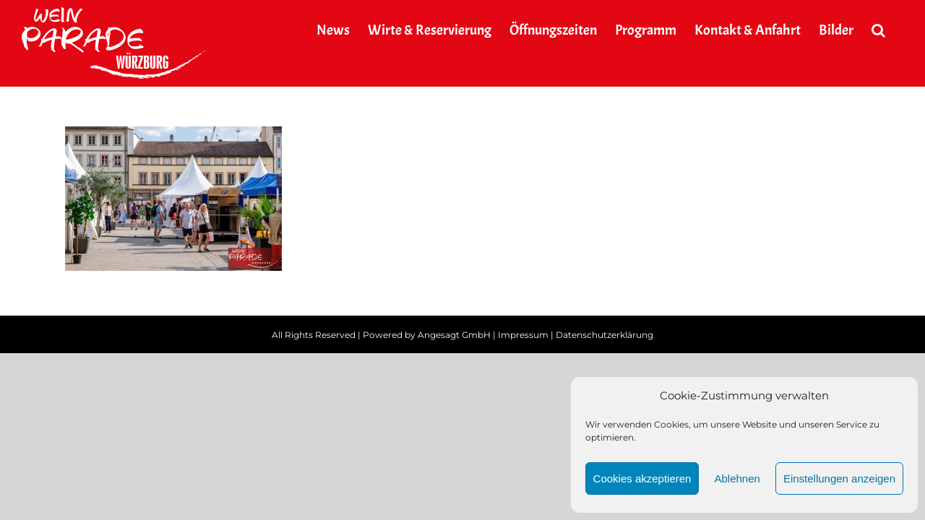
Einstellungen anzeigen (839, 478)
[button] (896, 30)
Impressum (523, 334)
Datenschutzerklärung (604, 334)
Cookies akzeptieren (642, 478)
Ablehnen (737, 478)
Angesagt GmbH (454, 334)
